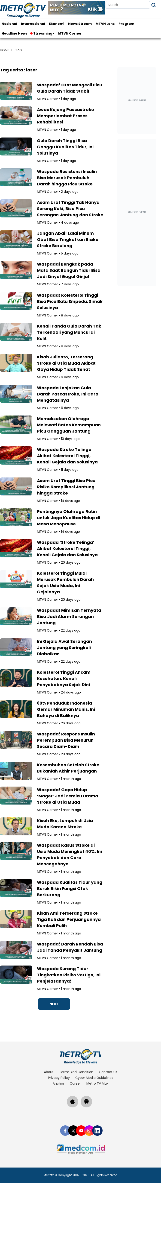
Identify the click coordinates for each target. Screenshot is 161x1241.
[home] (80, 1056)
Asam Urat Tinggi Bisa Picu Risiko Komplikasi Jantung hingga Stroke (66, 487)
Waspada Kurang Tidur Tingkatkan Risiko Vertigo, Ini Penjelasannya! (68, 975)
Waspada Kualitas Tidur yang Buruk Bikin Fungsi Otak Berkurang (69, 888)
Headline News (14, 33)
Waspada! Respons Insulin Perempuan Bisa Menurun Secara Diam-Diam (66, 740)
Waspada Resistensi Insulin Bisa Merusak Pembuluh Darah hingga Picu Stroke (67, 178)
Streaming (41, 33)
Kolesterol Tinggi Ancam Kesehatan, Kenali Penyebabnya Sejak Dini (64, 678)
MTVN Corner (70, 33)
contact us (108, 1072)
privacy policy (59, 1077)
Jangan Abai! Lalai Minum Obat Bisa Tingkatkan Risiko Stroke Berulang (67, 239)
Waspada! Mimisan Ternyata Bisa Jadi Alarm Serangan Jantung (69, 616)
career (75, 1083)
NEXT (53, 1004)
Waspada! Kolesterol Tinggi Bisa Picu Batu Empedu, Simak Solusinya (70, 301)
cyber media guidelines (94, 1077)
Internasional (33, 23)
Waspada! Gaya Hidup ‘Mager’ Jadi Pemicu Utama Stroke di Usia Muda (67, 796)
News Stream (80, 23)
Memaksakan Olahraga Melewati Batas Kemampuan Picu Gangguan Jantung (69, 425)
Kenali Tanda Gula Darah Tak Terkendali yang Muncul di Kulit (69, 332)
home (4, 50)
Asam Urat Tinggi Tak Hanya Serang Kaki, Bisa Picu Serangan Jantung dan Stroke (70, 208)
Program (126, 23)
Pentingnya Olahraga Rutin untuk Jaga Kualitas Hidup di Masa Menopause (68, 518)
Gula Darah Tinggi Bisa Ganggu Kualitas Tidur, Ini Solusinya (65, 147)
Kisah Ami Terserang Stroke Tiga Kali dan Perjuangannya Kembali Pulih (69, 919)
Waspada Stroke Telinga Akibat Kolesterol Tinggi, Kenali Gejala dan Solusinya (67, 456)
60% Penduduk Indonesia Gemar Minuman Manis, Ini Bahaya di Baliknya (66, 709)
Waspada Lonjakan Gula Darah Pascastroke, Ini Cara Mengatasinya (67, 394)
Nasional (9, 23)
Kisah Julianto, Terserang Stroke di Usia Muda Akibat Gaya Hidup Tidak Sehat (66, 363)
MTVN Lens (105, 23)
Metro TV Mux (97, 1083)
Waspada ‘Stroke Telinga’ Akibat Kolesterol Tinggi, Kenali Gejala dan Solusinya (67, 548)
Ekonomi (56, 23)
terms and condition (76, 1072)
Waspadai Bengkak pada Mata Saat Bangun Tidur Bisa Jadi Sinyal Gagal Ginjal (68, 270)
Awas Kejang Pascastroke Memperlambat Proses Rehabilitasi (65, 116)
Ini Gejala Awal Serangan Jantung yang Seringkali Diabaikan (64, 647)
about (49, 1072)
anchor (58, 1083)
